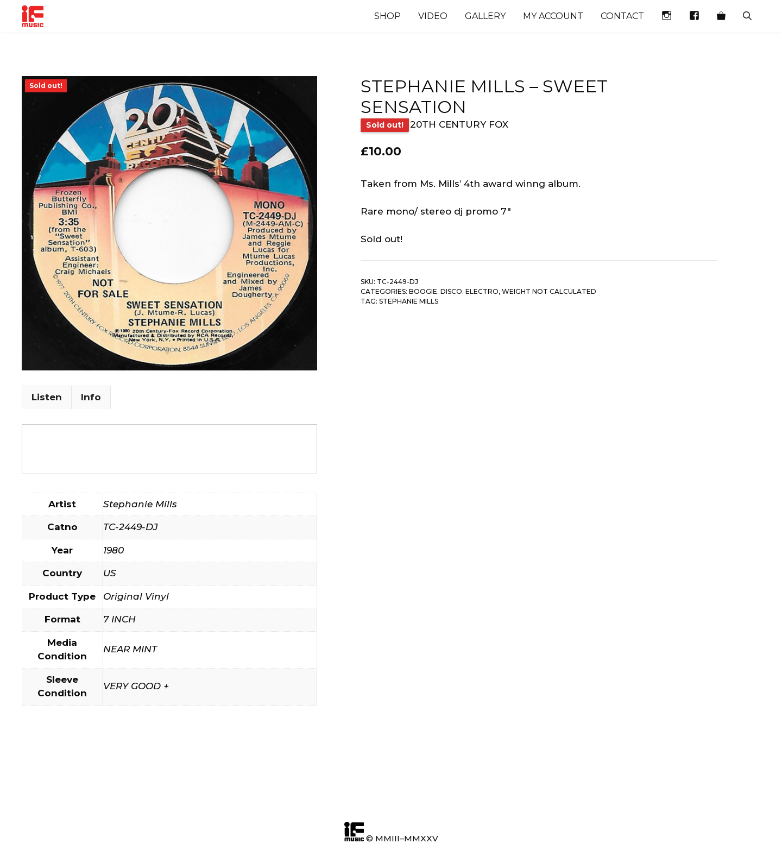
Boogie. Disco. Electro (454, 291)
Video (432, 16)
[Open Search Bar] (747, 16)
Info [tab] (91, 397)
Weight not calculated (549, 291)
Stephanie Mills (408, 301)
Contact (622, 16)
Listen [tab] (46, 397)
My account (553, 16)
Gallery (485, 16)
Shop (387, 16)
